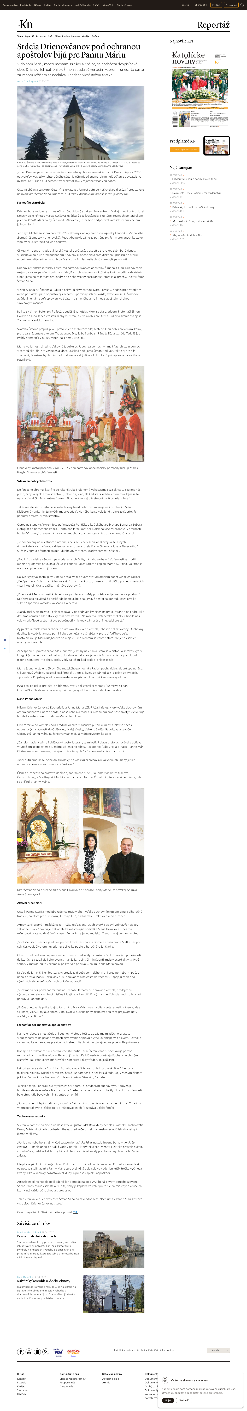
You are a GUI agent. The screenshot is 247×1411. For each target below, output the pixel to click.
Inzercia (185, 5)
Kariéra (21, 1386)
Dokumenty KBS (154, 1390)
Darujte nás (66, 1386)
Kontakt (21, 1378)
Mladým (86, 36)
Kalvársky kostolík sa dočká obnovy (43, 1281)
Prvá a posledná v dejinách (36, 1236)
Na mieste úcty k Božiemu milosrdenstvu (196, 193)
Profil (50, 36)
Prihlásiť (216, 5)
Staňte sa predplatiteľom (184, 149)
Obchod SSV (201, 5)
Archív (215, 1350)
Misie (58, 36)
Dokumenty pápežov (157, 1378)
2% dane (22, 1390)
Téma (20, 36)
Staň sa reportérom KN (73, 1378)
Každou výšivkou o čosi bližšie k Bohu (194, 179)
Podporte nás (67, 1382)
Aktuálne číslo (110, 1378)
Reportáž (29, 36)
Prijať (168, 1400)
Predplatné (231, 5)
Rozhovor (41, 36)
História (21, 1394)
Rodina (66, 36)
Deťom (95, 36)
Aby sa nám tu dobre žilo (187, 235)
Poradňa (75, 36)
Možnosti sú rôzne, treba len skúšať (193, 221)
